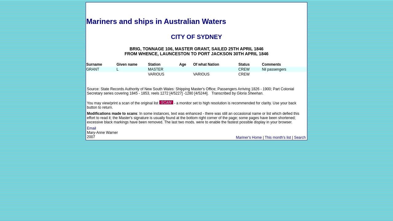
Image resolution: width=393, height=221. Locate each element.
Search (300, 137)
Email (91, 128)
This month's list (278, 137)
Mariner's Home (249, 137)
